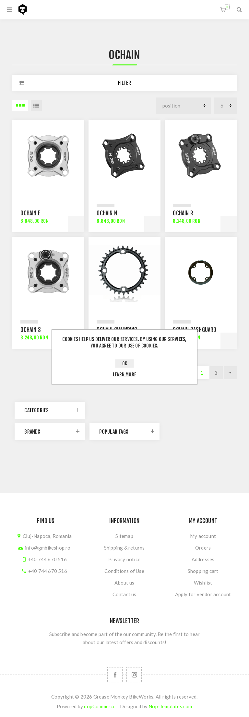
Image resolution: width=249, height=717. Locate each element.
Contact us (124, 594)
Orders (203, 548)
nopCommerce (99, 706)
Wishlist (203, 583)
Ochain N (107, 213)
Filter (124, 83)
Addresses (203, 559)
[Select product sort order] (183, 105)
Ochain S (30, 329)
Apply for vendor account (203, 594)
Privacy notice (124, 559)
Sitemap (124, 536)
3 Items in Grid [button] (20, 105)
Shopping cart (227, 7)
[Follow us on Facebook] (115, 674)
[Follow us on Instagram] (134, 674)
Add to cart (76, 224)
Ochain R (183, 213)
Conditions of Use (124, 571)
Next (230, 372)
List (36, 105)
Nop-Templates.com (170, 706)
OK (124, 363)
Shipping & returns (124, 548)
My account (203, 536)
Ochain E (30, 213)
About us (124, 583)
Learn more (124, 374)
